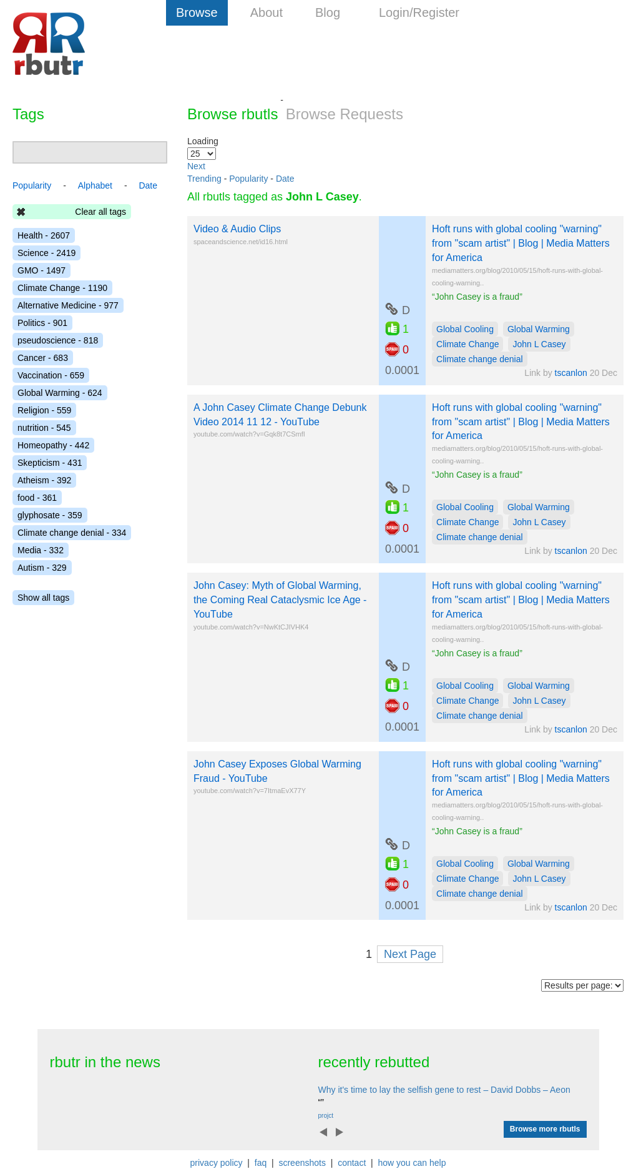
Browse (197, 12)
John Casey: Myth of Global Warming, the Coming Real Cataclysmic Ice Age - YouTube (279, 599)
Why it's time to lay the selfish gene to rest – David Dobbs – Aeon (444, 1090)
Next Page (410, 954)
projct (325, 1115)
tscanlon (571, 373)
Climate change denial (479, 359)
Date (285, 179)
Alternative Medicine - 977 (68, 305)
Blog (327, 12)
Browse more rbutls (545, 1129)
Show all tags (43, 598)
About (266, 12)
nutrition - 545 (44, 428)
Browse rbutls (232, 114)
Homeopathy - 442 (53, 445)
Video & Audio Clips (237, 229)
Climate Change (467, 344)
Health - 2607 (43, 235)
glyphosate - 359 (49, 515)
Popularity (248, 179)
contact (352, 1163)
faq (261, 1163)
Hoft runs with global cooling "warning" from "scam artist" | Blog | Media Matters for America (521, 243)
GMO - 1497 (41, 270)
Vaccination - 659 (50, 375)
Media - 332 (40, 550)
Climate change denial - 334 (71, 533)
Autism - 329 (42, 568)
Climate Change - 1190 (62, 288)
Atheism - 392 (44, 480)
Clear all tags (100, 212)
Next (196, 166)
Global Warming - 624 (59, 393)
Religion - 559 (44, 410)
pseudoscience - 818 (57, 340)
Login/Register (419, 12)
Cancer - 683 (42, 358)
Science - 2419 (46, 253)
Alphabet (95, 185)
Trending (204, 179)
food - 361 (37, 498)
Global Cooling (465, 329)
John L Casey (538, 344)
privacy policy (216, 1163)
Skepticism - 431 (49, 463)
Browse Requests (344, 114)
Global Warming (538, 329)
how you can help (412, 1163)
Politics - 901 (42, 323)
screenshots (301, 1163)
